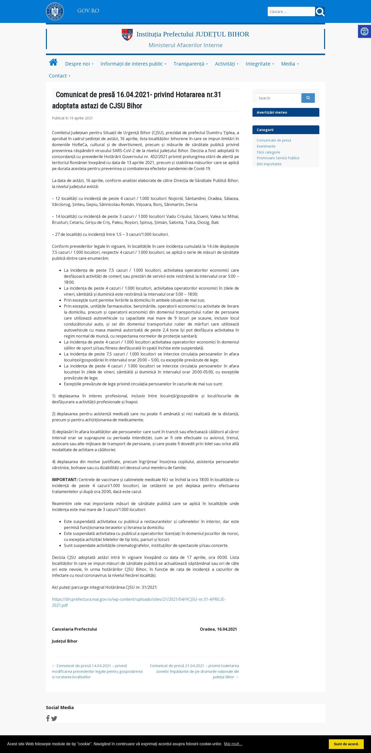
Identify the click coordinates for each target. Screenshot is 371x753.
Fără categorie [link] (268, 152)
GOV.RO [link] (88, 10)
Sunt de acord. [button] (346, 744)
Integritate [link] (258, 63)
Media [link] (288, 63)
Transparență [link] (188, 63)
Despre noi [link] (77, 63)
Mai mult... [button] (233, 744)
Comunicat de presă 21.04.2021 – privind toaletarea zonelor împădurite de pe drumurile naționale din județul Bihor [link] (194, 671)
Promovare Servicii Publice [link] (278, 158)
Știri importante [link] (269, 164)
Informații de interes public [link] (132, 63)
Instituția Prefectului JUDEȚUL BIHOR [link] (192, 34)
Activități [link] (225, 63)
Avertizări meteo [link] (272, 112)
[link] (364, 31)
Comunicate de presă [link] (274, 140)
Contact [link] (58, 75)
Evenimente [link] (266, 146)
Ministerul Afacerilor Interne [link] (186, 45)
